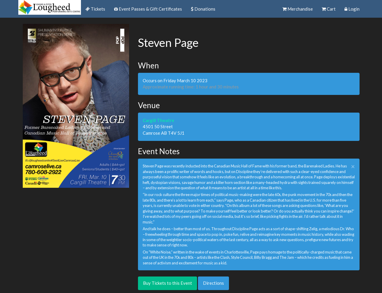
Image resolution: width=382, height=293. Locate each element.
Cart (329, 8)
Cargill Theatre (158, 120)
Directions (213, 283)
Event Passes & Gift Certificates (148, 8)
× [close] (353, 166)
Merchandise (297, 8)
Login (352, 8)
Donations (203, 8)
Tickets (95, 8)
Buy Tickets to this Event (167, 283)
